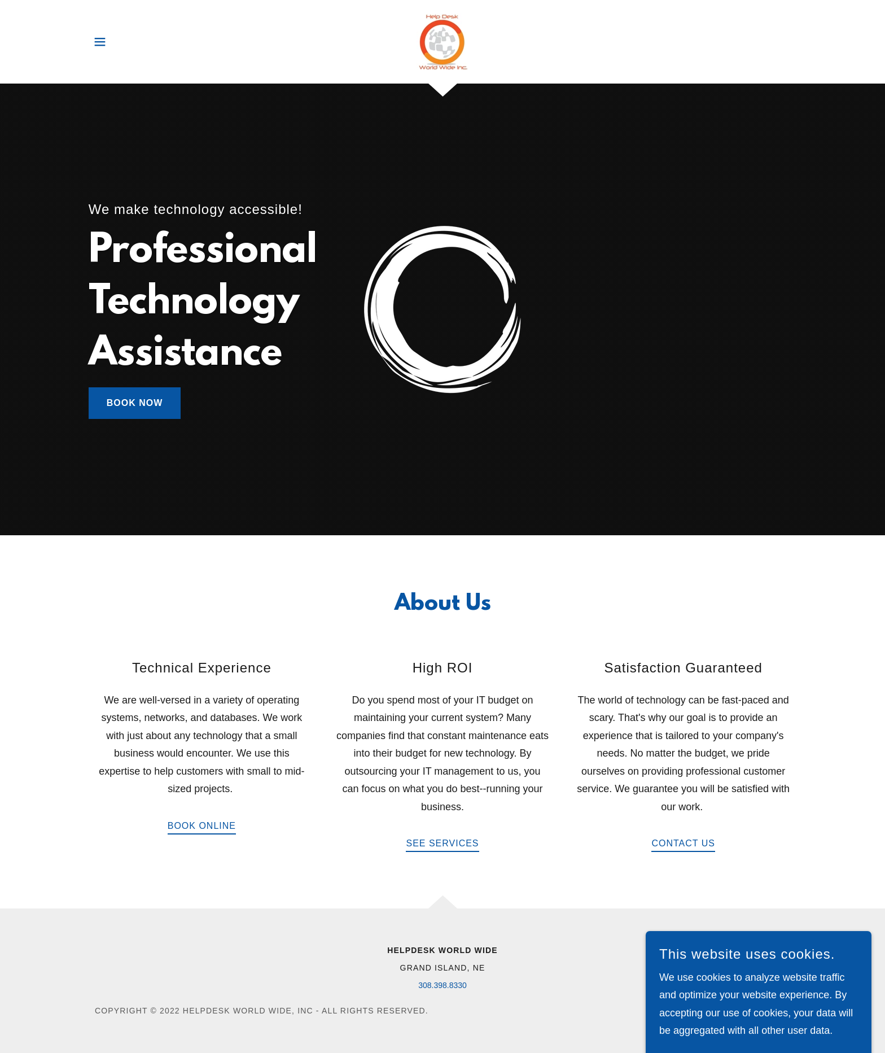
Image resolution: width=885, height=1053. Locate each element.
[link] (442, 42)
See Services (442, 843)
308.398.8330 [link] (442, 985)
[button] (100, 41)
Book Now (135, 403)
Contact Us (683, 843)
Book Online (202, 826)
